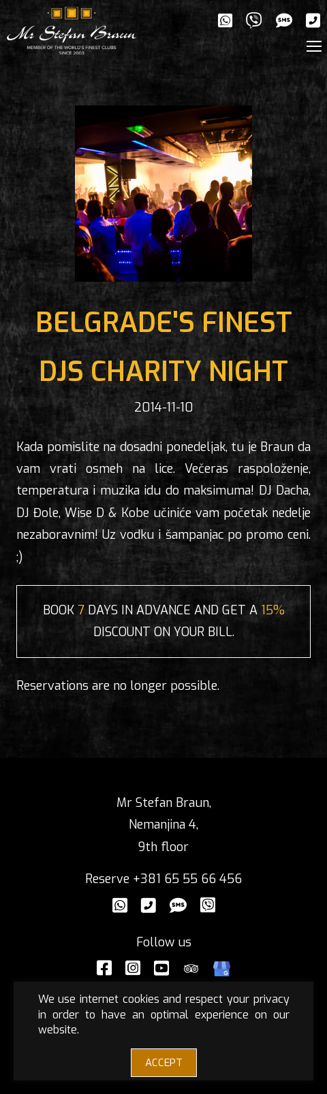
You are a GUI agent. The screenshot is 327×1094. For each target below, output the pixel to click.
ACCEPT (164, 1063)
